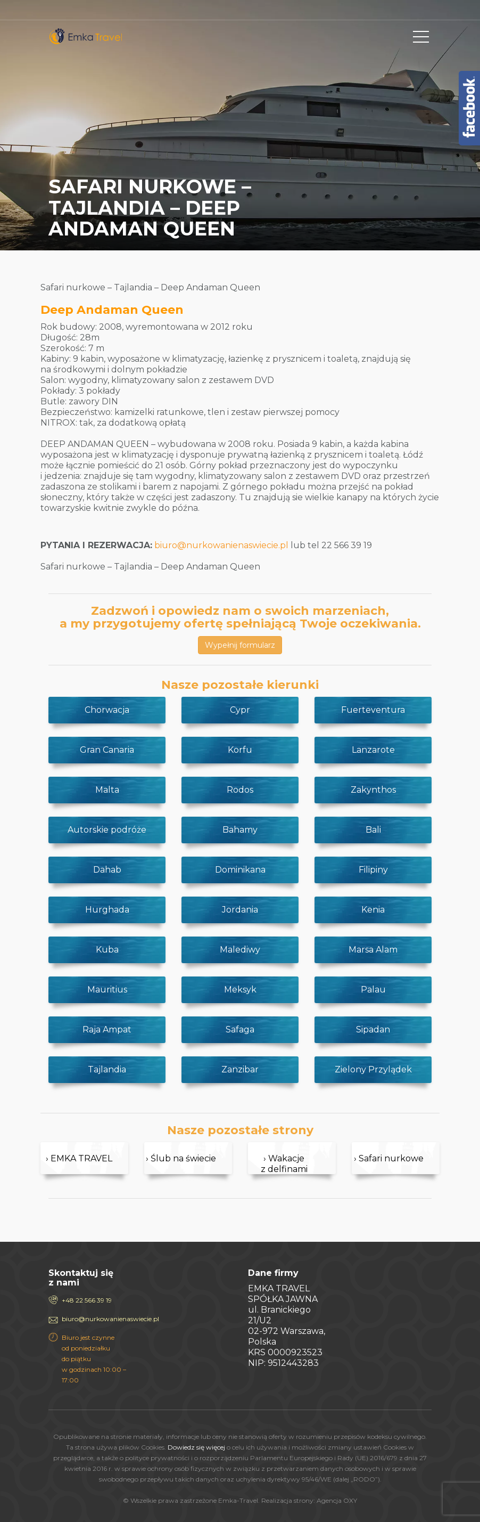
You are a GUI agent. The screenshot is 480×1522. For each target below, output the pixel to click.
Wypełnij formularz (240, 645)
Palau (373, 989)
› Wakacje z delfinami (284, 1163)
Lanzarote (373, 750)
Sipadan (373, 1029)
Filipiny (373, 870)
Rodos (240, 790)
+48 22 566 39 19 (87, 1300)
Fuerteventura (373, 710)
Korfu (240, 750)
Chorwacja (107, 710)
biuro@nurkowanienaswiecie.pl (221, 545)
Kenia (373, 910)
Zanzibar (240, 1069)
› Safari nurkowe (389, 1158)
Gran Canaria (107, 750)
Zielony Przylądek (373, 1069)
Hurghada (107, 910)
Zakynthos (373, 790)
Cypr (240, 710)
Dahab (107, 870)
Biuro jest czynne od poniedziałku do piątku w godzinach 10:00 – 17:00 (94, 1358)
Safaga (240, 1029)
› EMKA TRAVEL (79, 1158)
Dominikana (240, 870)
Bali (373, 830)
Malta (107, 790)
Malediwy (240, 950)
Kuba (107, 950)
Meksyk (240, 989)
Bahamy (240, 830)
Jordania (240, 910)
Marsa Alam (373, 950)
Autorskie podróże (107, 830)
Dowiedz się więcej (196, 1447)
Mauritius (107, 989)
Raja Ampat (106, 1029)
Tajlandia (107, 1069)
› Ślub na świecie (181, 1158)
